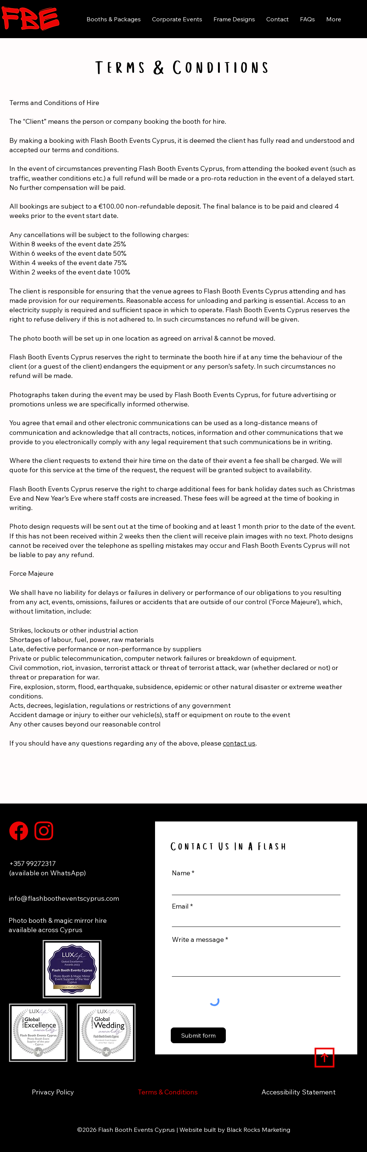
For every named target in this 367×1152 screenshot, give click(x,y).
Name (181, 873)
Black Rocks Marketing (258, 1129)
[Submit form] (198, 1035)
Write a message (198, 939)
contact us (239, 743)
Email (180, 906)
